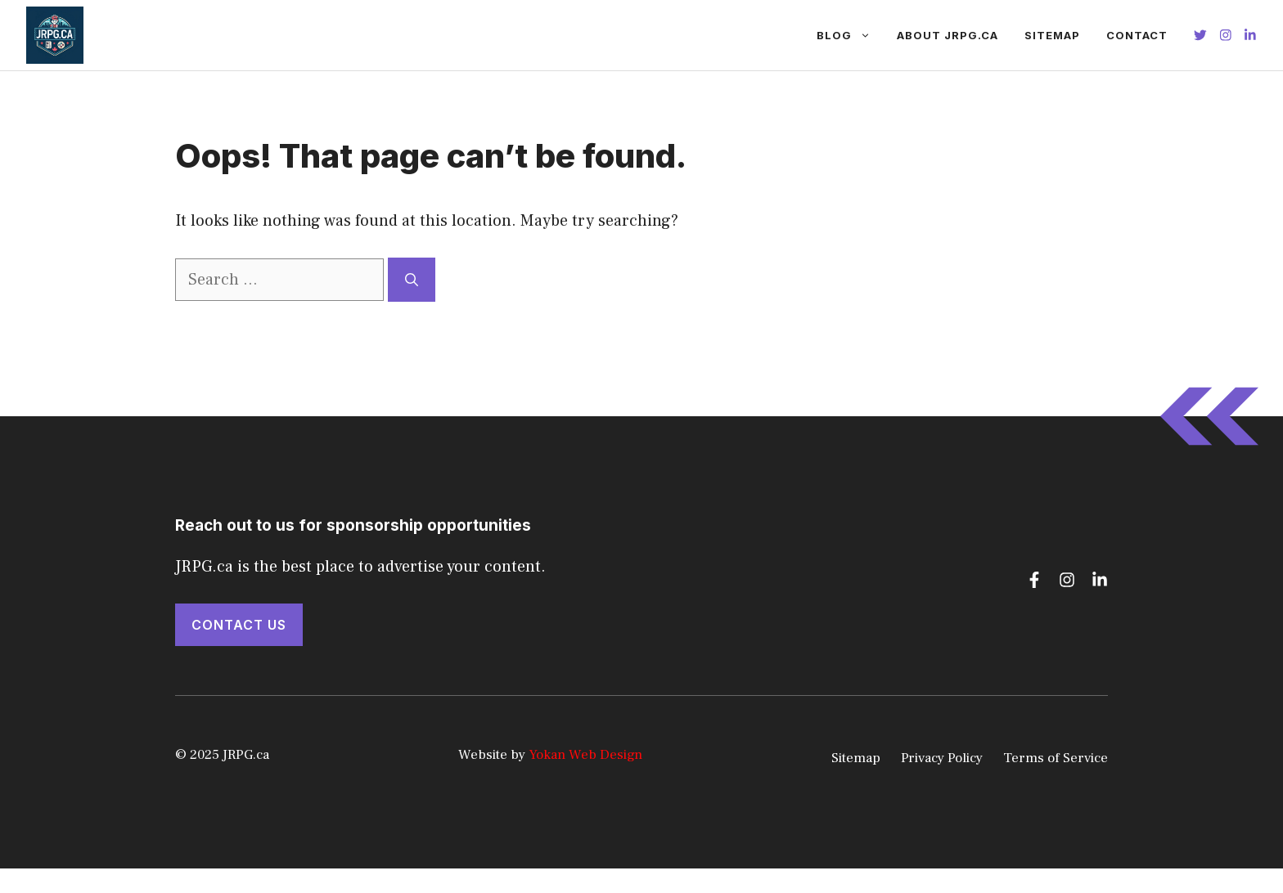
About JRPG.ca (947, 35)
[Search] (411, 280)
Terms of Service (1055, 758)
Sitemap (1052, 35)
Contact (1137, 35)
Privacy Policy (942, 758)
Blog (850, 35)
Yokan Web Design (585, 755)
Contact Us (238, 625)
